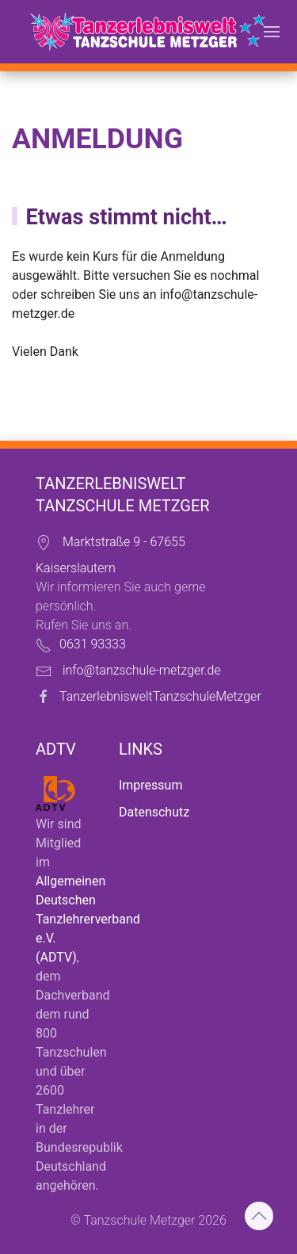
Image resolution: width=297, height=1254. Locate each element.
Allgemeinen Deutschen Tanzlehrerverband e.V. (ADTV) (88, 919)
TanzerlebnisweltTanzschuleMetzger (160, 696)
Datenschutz (154, 812)
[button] (271, 31)
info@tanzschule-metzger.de (142, 670)
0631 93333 (92, 644)
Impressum (151, 785)
